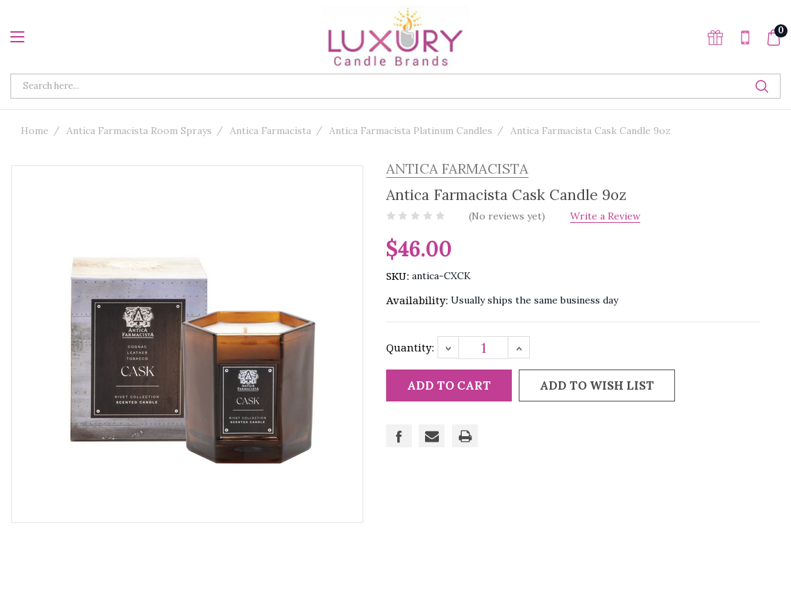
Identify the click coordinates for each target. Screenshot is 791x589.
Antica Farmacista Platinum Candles (410, 130)
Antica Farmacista (270, 130)
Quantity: (410, 347)
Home (35, 130)
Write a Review (613, 216)
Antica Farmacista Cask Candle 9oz (590, 130)
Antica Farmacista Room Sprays (139, 130)
